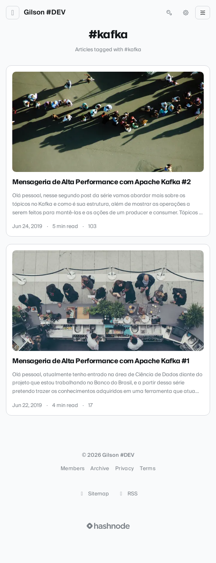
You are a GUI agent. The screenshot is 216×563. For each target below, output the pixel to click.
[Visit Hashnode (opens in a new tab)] (108, 525)
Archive (99, 468)
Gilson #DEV (44, 12)
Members (72, 468)
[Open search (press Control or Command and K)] (169, 12)
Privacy (124, 468)
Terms (147, 468)
